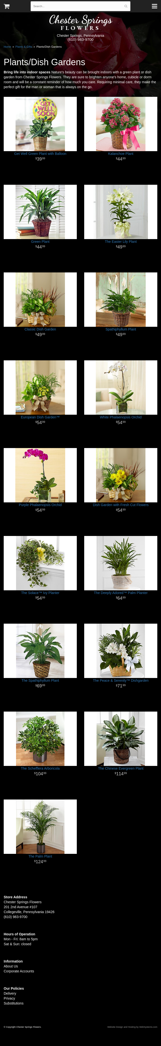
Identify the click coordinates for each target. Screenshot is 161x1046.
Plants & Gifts (23, 46)
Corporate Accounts (19, 971)
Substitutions (13, 1003)
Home (7, 46)
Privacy (9, 998)
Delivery (10, 993)
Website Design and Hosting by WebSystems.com (132, 1027)
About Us (11, 966)
